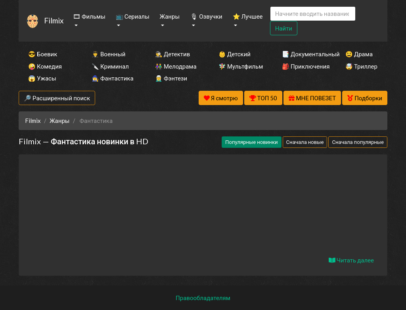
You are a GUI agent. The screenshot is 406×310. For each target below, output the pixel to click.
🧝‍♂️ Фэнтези (171, 78)
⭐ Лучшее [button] (248, 16)
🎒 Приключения (303, 66)
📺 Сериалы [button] (132, 16)
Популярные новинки (251, 142)
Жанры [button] (170, 16)
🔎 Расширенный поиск (57, 97)
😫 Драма (359, 53)
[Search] (313, 13)
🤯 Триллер (361, 66)
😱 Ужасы (42, 78)
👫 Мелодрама (176, 66)
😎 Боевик (42, 53)
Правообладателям (203, 297)
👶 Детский (234, 53)
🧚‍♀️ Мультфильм (239, 66)
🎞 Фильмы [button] (89, 16)
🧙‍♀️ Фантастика (113, 78)
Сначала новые (305, 142)
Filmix (53, 20)
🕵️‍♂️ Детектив (172, 53)
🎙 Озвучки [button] (206, 16)
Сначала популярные (358, 142)
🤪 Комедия (45, 66)
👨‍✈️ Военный (108, 53)
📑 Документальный (303, 53)
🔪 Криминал (110, 66)
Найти (283, 28)
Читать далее (351, 260)
